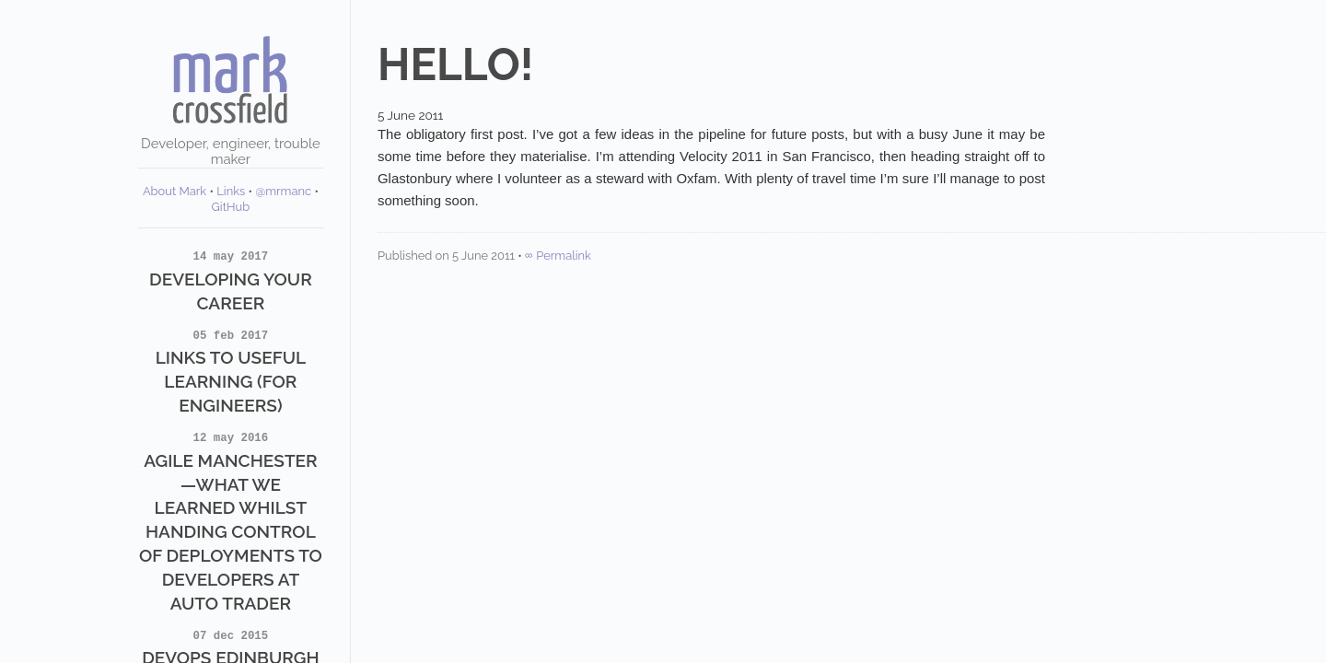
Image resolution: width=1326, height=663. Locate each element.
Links (230, 191)
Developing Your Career (231, 280)
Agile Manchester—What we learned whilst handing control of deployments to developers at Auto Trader (231, 520)
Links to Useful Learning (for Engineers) (231, 370)
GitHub (231, 207)
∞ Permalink (558, 255)
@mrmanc (283, 191)
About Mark (174, 191)
